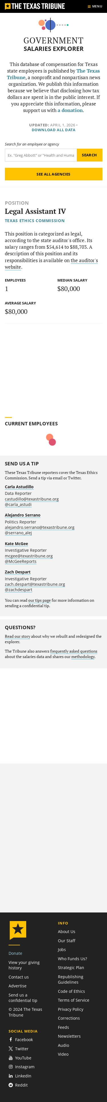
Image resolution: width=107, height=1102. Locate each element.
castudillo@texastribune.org (32, 499)
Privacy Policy (70, 1009)
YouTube (20, 1058)
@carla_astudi (18, 504)
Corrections (69, 1018)
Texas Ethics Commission (35, 220)
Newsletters (69, 1036)
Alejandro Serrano (23, 515)
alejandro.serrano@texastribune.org (39, 527)
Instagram (22, 1066)
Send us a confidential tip (23, 997)
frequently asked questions (73, 651)
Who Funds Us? (72, 958)
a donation (70, 110)
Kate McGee (16, 543)
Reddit (18, 1085)
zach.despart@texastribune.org (35, 584)
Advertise (18, 986)
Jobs (62, 949)
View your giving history (24, 965)
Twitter (19, 1048)
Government (53, 40)
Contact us (19, 977)
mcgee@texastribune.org (29, 556)
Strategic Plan (71, 967)
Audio (63, 1045)
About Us (66, 931)
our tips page (39, 600)
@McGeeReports (21, 561)
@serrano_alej (18, 532)
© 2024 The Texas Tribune (25, 1012)
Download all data (54, 129)
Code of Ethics (71, 991)
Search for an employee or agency (32, 144)
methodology (82, 656)
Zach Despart (18, 572)
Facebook (21, 1039)
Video (63, 1054)
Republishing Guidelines (70, 979)
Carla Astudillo (19, 486)
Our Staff (66, 940)
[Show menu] (95, 6)
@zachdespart (18, 589)
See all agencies (53, 174)
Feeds (63, 1027)
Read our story (17, 636)
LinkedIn (20, 1076)
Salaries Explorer (54, 48)
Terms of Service (73, 1000)
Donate (15, 953)
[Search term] (41, 155)
